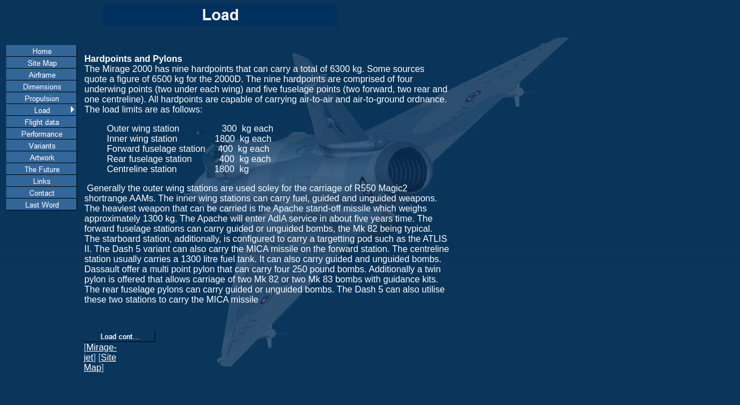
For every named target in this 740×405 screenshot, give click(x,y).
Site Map (100, 362)
